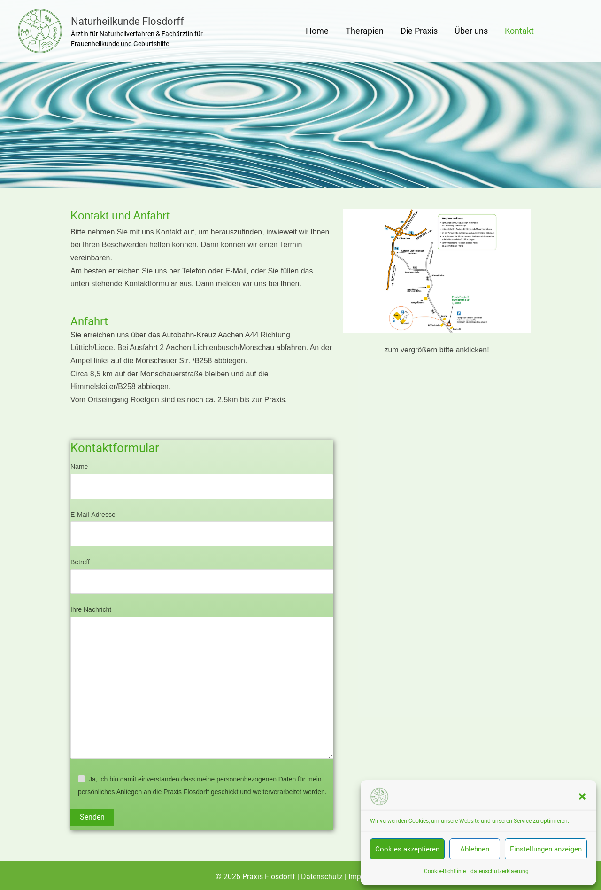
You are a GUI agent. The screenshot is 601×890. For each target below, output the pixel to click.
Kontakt (519, 31)
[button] (582, 796)
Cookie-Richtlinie (445, 871)
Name (201, 481)
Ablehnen (474, 849)
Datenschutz (323, 876)
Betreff (201, 576)
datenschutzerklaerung (499, 871)
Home (317, 31)
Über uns (471, 31)
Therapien (365, 31)
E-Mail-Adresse (201, 528)
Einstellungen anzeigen (546, 849)
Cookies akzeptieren (407, 849)
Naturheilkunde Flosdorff (127, 21)
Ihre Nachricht (201, 684)
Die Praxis (419, 31)
